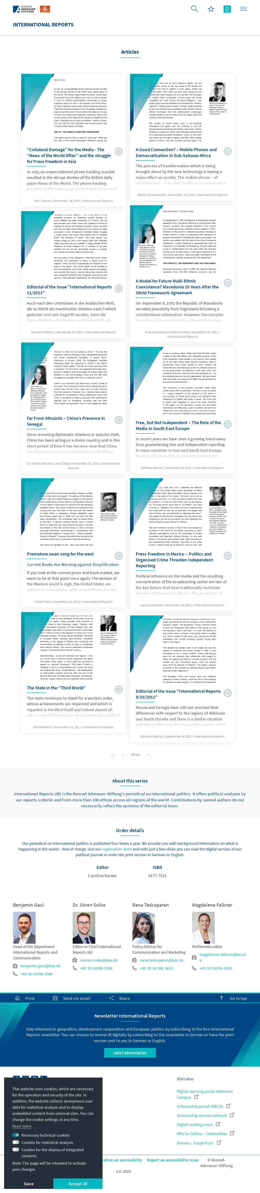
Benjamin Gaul (28, 905)
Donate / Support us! (199, 1142)
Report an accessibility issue (172, 1160)
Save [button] (28, 1183)
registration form (117, 849)
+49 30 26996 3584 (33, 973)
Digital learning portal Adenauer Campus (205, 1094)
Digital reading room (198, 1124)
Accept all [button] (78, 1183)
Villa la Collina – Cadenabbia (205, 1133)
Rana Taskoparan (150, 905)
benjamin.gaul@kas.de (37, 965)
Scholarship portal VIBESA (203, 1106)
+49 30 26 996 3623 (152, 968)
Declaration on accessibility (117, 1160)
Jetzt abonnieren (130, 1052)
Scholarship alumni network (205, 1115)
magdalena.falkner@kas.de (219, 957)
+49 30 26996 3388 (92, 968)
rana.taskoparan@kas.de (157, 960)
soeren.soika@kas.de (95, 960)
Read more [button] (21, 1126)
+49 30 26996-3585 (212, 968)
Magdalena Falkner (212, 905)
